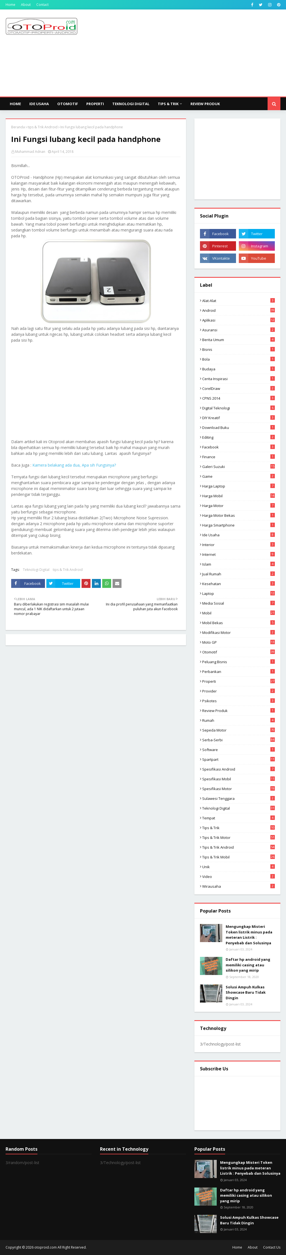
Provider (238, 691)
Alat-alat (238, 300)
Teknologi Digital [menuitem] (130, 103)
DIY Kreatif (238, 417)
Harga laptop (238, 486)
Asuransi (238, 329)
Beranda (18, 127)
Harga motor (238, 505)
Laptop (238, 593)
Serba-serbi (238, 739)
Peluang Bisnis (238, 661)
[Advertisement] (187, 53)
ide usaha (238, 534)
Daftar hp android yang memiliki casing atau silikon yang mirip (248, 965)
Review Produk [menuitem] (205, 103)
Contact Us (271, 1247)
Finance (238, 456)
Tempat (238, 817)
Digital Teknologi (238, 408)
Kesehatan (238, 583)
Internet (238, 554)
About (26, 4)
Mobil (238, 613)
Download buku (238, 427)
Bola (238, 359)
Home (10, 4)
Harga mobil (238, 495)
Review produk (238, 710)
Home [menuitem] (15, 103)
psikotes (238, 700)
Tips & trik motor (238, 837)
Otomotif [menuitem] (67, 103)
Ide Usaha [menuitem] (39, 103)
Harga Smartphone (238, 525)
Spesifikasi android (238, 769)
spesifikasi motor (238, 788)
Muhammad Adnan (30, 151)
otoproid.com (45, 1247)
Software (238, 749)
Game (238, 476)
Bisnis (238, 349)
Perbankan (238, 671)
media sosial (238, 603)
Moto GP (238, 642)
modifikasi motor (238, 632)
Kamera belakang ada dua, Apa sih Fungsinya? (74, 465)
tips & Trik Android (43, 127)
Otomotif (238, 652)
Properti (238, 681)
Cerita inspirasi (238, 378)
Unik (238, 866)
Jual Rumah (238, 573)
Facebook (238, 447)
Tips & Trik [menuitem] (168, 103)
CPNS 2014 (238, 398)
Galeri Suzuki (238, 466)
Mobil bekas (238, 622)
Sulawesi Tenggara (238, 798)
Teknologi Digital (36, 569)
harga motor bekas (238, 515)
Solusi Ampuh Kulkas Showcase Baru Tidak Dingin (246, 992)
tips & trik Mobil (238, 857)
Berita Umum (238, 339)
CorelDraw (238, 388)
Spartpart (238, 759)
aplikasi (238, 320)
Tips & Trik (238, 827)
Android (238, 310)
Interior (238, 544)
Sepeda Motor (238, 730)
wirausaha (238, 886)
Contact (42, 4)
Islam (238, 564)
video (238, 876)
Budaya (238, 368)
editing (238, 437)
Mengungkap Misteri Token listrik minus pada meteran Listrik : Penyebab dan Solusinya (249, 934)
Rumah (238, 720)
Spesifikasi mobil (238, 778)
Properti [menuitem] (95, 103)
